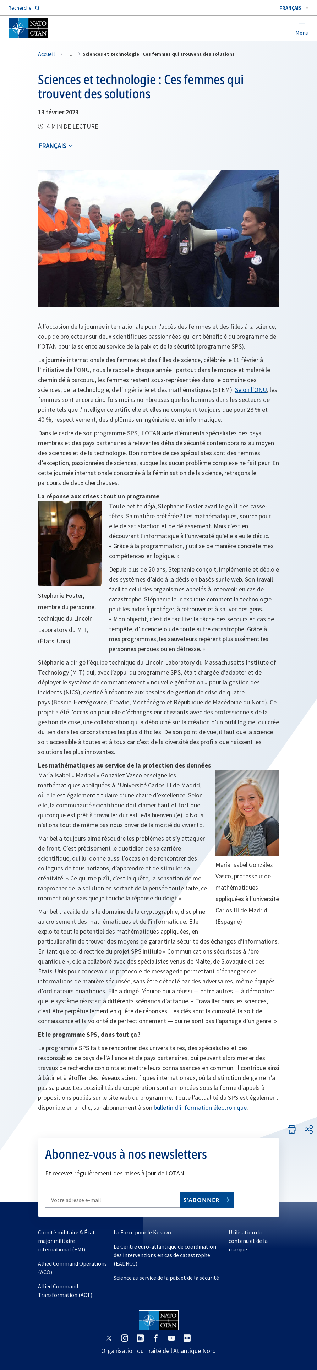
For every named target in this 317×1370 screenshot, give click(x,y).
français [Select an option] (52, 146)
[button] (293, 8)
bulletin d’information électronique (200, 1107)
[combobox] (293, 8)
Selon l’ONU (251, 390)
